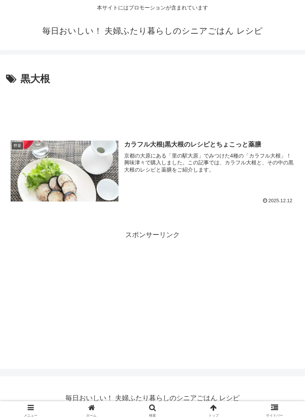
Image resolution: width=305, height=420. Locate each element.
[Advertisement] (152, 108)
